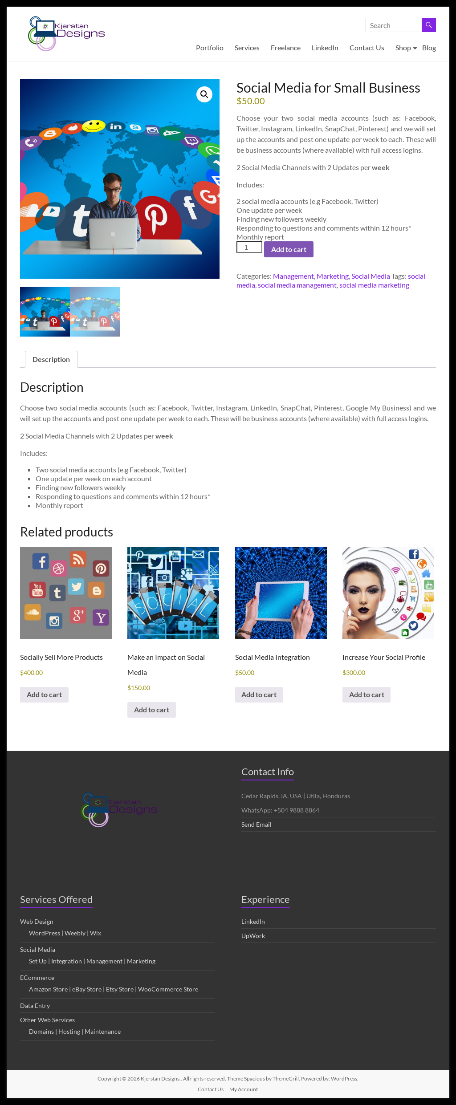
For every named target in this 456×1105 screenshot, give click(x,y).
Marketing (333, 276)
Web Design (36, 922)
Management (293, 276)
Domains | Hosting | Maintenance (75, 1032)
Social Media (370, 276)
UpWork (253, 936)
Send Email (256, 825)
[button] (204, 94)
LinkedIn (325, 47)
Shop (403, 47)
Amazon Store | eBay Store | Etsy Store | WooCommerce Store (113, 989)
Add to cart (288, 249)
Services (247, 47)
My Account (243, 1089)
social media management (297, 284)
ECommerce (37, 978)
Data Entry (35, 1006)
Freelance (286, 47)
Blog (429, 47)
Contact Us (367, 47)
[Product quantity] (249, 247)
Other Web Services (47, 1020)
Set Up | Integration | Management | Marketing (92, 961)
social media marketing (374, 284)
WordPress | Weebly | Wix (65, 933)
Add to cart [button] (44, 695)
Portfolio (210, 47)
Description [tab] (51, 359)
